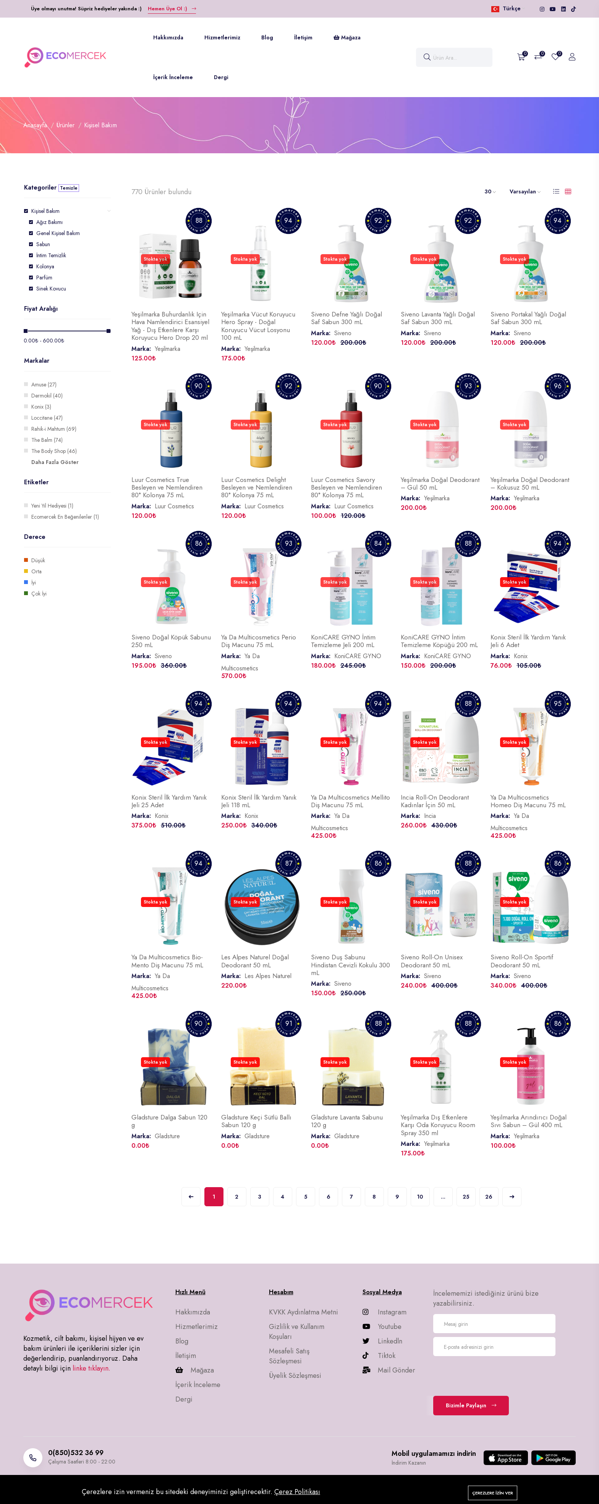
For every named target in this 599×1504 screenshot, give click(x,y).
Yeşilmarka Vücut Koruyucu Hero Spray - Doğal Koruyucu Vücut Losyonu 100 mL (258, 326)
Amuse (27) (44, 384)
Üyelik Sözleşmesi (295, 1376)
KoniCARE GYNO (357, 656)
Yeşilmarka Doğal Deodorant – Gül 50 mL (440, 483)
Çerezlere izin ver (492, 1493)
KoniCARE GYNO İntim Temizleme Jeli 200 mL (343, 641)
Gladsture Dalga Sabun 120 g (169, 1121)
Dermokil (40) (47, 395)
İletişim (303, 37)
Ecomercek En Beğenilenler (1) (65, 517)
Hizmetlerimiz (222, 37)
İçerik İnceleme (173, 77)
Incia (430, 815)
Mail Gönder (389, 1370)
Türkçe (508, 8)
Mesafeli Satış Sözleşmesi (289, 1356)
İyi (33, 582)
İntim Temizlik (51, 255)
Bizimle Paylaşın (471, 1405)
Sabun (43, 244)
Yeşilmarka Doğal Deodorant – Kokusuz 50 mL (530, 483)
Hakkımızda (168, 37)
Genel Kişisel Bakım (58, 233)
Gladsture (167, 1136)
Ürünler (65, 125)
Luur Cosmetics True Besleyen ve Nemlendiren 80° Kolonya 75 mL (166, 487)
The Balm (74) (47, 440)
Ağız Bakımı (49, 222)
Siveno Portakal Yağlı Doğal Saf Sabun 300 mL (528, 318)
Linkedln (382, 1341)
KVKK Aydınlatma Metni (303, 1312)
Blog (267, 37)
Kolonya (45, 266)
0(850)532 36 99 (76, 1452)
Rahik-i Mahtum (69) (53, 429)
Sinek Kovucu (51, 288)
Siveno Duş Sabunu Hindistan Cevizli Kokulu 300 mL (350, 964)
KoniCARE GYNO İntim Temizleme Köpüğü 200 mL (439, 641)
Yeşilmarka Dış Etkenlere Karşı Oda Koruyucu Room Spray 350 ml (438, 1125)
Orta (36, 571)
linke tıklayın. (91, 1368)
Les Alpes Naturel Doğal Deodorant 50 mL (255, 960)
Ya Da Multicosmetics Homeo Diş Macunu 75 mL (528, 801)
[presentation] (491, 1375)
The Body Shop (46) (54, 451)
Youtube (382, 1327)
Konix (521, 656)
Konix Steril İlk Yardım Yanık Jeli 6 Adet (528, 641)
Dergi (221, 77)
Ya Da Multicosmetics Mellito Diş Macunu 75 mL (350, 801)
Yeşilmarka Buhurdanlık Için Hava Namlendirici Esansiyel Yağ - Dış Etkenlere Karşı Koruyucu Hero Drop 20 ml (170, 326)
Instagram (384, 1312)
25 (466, 1197)
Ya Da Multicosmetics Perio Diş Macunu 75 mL (258, 641)
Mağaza (347, 37)
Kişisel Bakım (45, 211)
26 (488, 1197)
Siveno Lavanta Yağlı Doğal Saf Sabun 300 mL (438, 318)
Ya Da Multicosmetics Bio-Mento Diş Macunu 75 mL (167, 960)
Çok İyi (39, 593)
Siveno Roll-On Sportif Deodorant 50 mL (522, 960)
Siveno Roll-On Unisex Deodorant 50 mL (432, 960)
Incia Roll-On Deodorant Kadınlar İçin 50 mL (435, 801)
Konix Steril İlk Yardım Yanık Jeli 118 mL (258, 801)
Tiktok (379, 1356)
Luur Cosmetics (174, 506)
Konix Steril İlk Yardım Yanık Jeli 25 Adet (169, 801)
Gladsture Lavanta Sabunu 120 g (347, 1121)
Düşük (38, 560)
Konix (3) (41, 406)
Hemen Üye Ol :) (172, 8)
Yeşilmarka (167, 348)
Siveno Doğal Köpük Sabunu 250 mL (171, 641)
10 (420, 1197)
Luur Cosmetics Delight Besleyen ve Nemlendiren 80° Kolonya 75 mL (256, 487)
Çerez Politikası (297, 1492)
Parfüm (44, 277)
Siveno (342, 333)
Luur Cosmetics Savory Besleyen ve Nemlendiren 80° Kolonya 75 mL (346, 487)
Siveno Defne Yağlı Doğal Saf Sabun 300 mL (346, 318)
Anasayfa (35, 125)
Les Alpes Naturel (267, 976)
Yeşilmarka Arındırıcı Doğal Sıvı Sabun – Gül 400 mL (529, 1121)
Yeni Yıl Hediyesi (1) (52, 505)
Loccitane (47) (47, 418)
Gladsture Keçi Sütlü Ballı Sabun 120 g (256, 1121)
